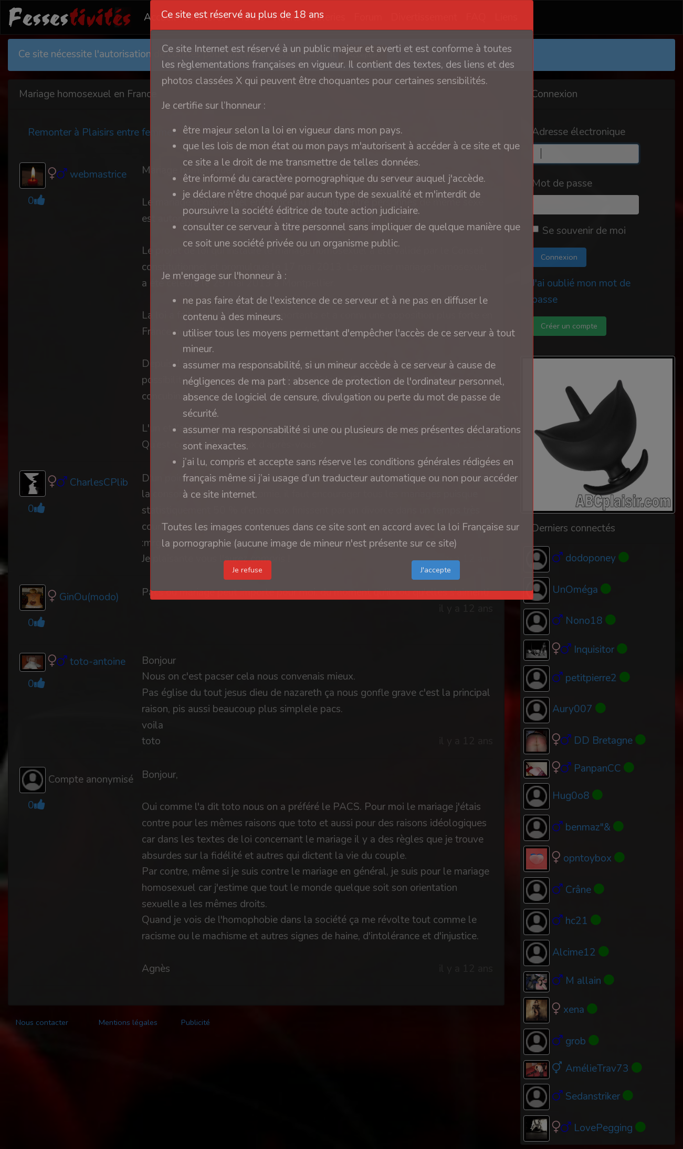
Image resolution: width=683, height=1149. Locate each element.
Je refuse (247, 570)
